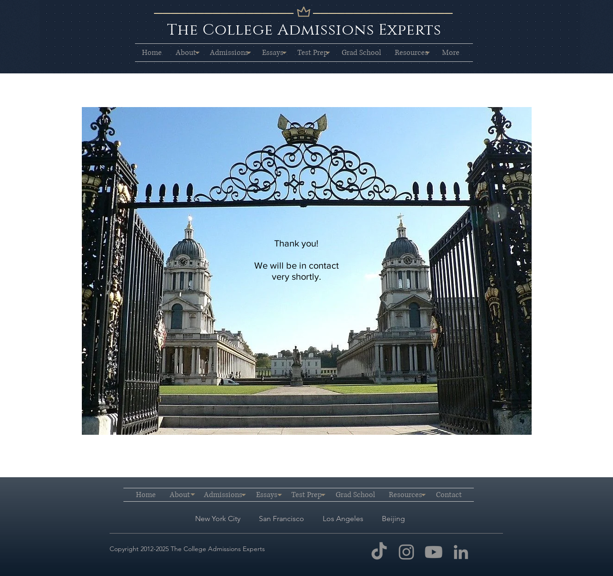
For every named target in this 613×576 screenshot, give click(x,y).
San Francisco (282, 518)
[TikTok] (379, 552)
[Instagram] (406, 552)
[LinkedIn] (461, 552)
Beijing (393, 518)
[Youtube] (433, 552)
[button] (186, 52)
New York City (217, 518)
